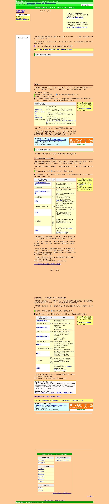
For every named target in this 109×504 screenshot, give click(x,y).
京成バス (37, 115)
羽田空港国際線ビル (43, 336)
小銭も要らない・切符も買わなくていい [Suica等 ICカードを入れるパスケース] (63, 400)
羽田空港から (41, 460)
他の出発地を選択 (31, 4)
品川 (36, 201)
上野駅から (41, 481)
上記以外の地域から (62, 493)
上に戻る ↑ (90, 496)
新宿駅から (41, 476)
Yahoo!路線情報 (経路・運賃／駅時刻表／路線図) (47, 264)
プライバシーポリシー (60, 500)
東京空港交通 (38, 117)
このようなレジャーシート (84, 184)
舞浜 (36, 230)
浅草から (40, 490)
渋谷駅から (41, 474)
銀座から (40, 488)
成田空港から (41, 462)
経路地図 (71, 228)
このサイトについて (48, 500)
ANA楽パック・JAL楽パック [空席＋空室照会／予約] (51, 140)
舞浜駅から (62, 460)
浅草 (43, 3)
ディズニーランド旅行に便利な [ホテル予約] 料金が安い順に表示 (53, 49)
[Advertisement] (45, 22)
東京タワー (38, 3)
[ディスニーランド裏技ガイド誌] (75, 18)
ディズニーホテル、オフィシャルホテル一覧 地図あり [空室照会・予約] (53, 393)
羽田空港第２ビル (42, 320)
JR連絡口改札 (59, 200)
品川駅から (41, 471)
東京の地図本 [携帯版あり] (22, 19)
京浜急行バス (38, 109)
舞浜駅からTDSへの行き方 (62, 232)
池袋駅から (41, 479)
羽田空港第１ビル (42, 327)
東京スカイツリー (31, 3)
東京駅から (41, 469)
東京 (36, 212)
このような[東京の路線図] (84, 108)
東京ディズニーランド (50, 3)
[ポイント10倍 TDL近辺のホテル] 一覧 (77, 27)
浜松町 (39, 344)
